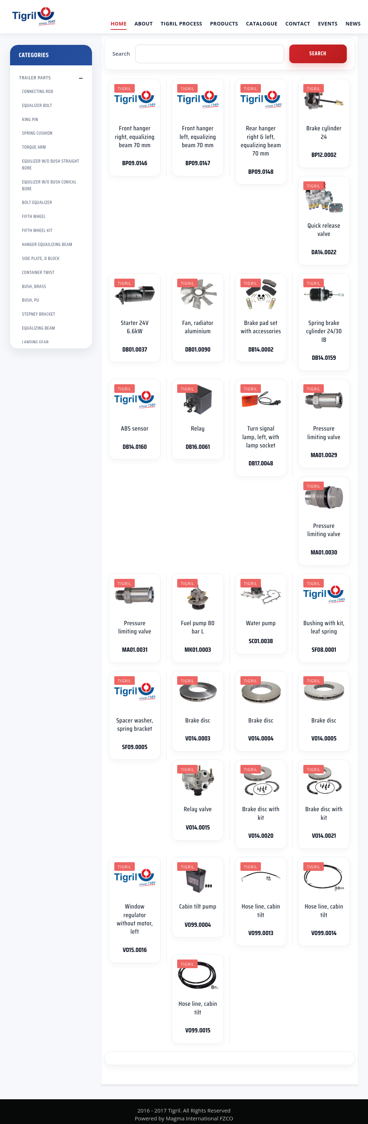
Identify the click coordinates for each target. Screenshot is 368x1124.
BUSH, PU (30, 300)
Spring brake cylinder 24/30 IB (324, 331)
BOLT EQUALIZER (37, 202)
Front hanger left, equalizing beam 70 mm (198, 136)
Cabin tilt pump (197, 906)
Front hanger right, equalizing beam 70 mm (135, 136)
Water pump (261, 623)
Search (121, 53)
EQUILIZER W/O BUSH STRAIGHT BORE (50, 164)
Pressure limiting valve (323, 432)
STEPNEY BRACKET (38, 314)
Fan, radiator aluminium (197, 327)
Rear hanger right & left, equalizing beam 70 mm (261, 140)
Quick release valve (324, 229)
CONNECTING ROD (37, 91)
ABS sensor (135, 428)
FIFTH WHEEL (34, 216)
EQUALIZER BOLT (37, 105)
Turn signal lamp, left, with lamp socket (260, 436)
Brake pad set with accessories (261, 327)
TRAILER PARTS (35, 78)
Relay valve (198, 809)
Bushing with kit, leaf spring (323, 627)
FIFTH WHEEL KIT (37, 230)
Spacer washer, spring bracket (134, 724)
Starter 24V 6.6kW (134, 327)
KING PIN (30, 119)
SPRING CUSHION (37, 133)
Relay (197, 428)
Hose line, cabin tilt (261, 910)
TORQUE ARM (34, 147)
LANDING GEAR (35, 342)
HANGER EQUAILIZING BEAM (47, 244)
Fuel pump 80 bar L (198, 627)
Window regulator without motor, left (135, 919)
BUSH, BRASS (34, 286)
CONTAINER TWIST (38, 272)
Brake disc (198, 720)
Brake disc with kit (261, 813)
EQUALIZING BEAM (38, 328)
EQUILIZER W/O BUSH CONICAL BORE (49, 185)
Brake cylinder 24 (323, 132)
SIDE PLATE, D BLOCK (40, 258)
